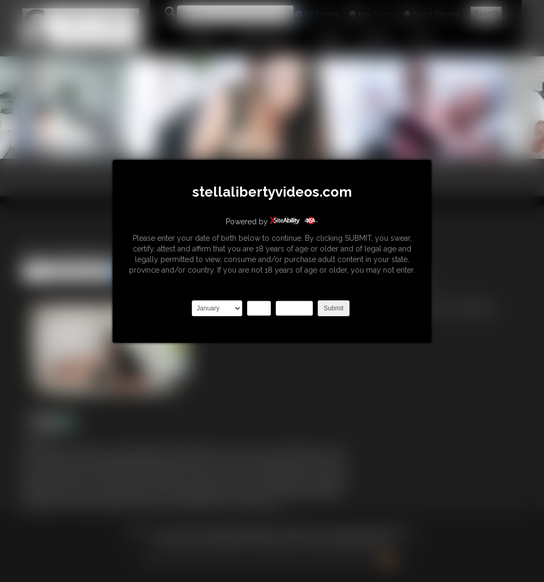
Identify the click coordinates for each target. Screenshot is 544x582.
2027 (294, 308)
